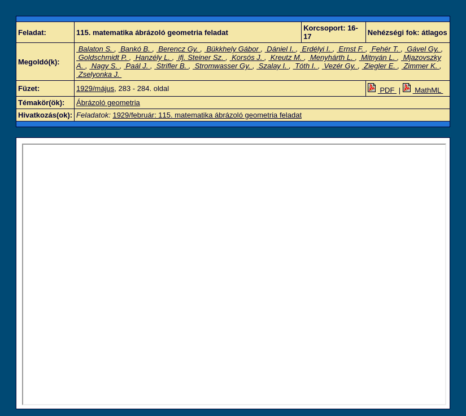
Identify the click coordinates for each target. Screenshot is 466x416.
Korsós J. (247, 57)
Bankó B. (136, 49)
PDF (382, 90)
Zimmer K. (420, 66)
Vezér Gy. (340, 66)
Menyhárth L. (331, 57)
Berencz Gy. (178, 49)
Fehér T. (384, 49)
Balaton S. (95, 49)
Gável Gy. (423, 49)
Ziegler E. (380, 66)
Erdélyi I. (316, 49)
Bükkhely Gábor (232, 49)
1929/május (95, 88)
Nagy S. (104, 66)
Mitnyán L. (378, 57)
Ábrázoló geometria (108, 102)
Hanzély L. (152, 57)
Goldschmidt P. (102, 57)
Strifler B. (171, 66)
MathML (423, 90)
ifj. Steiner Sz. (200, 57)
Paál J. (137, 66)
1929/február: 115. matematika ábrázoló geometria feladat (207, 115)
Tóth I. (305, 66)
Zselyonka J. (98, 74)
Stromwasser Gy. (222, 66)
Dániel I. (280, 49)
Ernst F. (351, 49)
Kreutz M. (286, 57)
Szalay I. (272, 66)
